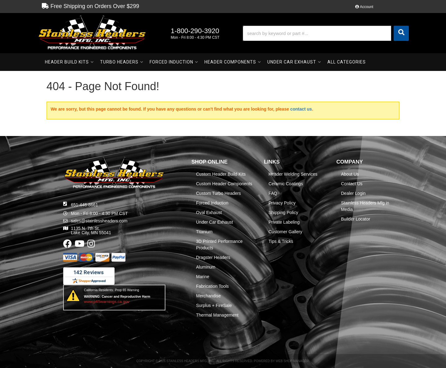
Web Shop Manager (292, 361)
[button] (326, 33)
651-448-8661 (84, 204)
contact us (301, 109)
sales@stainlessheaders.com (99, 221)
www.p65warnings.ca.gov (106, 301)
